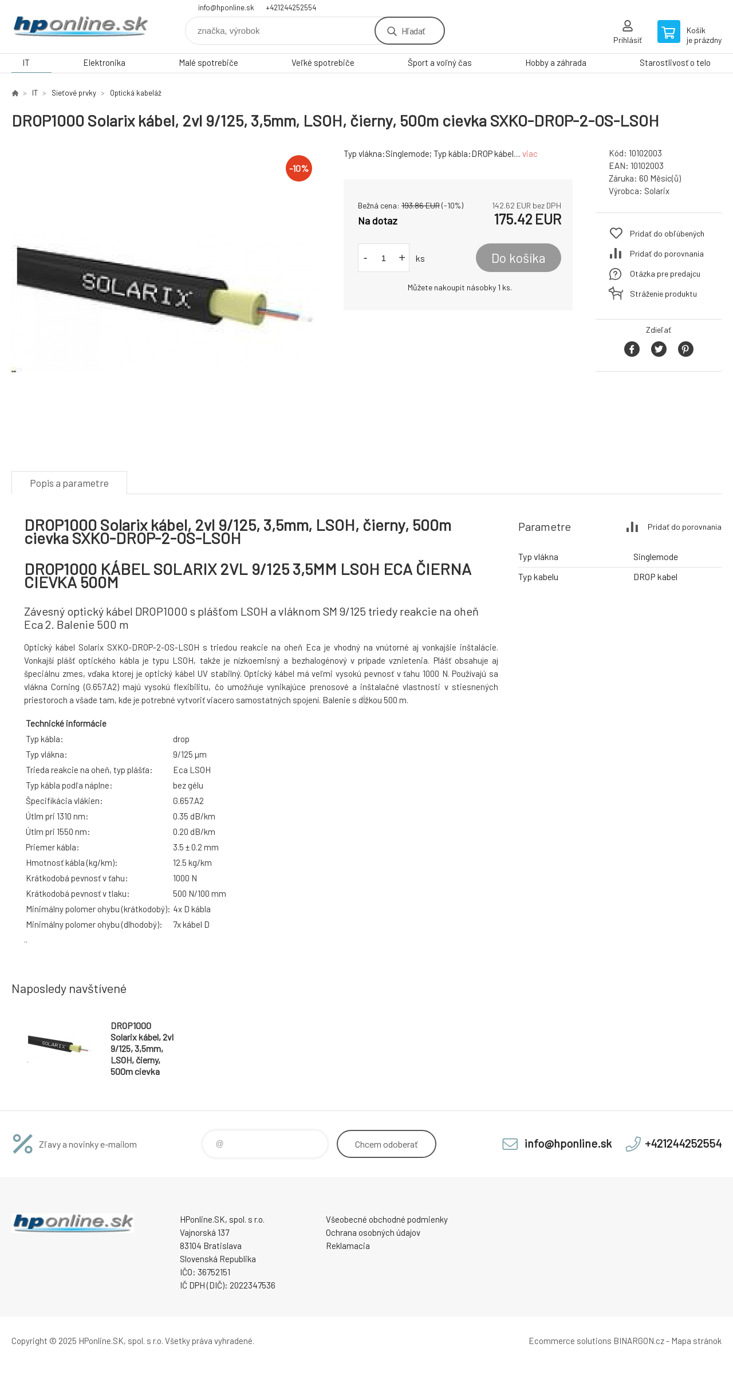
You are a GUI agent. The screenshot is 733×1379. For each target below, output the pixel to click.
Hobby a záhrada (555, 62)
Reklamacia (348, 1245)
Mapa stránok (696, 1340)
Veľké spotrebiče (322, 62)
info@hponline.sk (226, 7)
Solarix (656, 191)
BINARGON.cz (638, 1340)
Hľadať (413, 30)
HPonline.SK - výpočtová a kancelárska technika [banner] (80, 26)
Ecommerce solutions (570, 1340)
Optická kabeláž (135, 92)
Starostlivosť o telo (675, 62)
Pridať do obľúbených (667, 233)
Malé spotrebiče (208, 62)
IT (26, 62)
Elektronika (104, 62)
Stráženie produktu (663, 293)
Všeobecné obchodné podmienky (387, 1219)
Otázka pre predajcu (665, 273)
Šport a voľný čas (440, 62)
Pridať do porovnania (667, 253)
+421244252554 (291, 7)
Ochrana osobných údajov (373, 1232)
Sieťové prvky (74, 92)
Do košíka (518, 258)
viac (530, 153)
